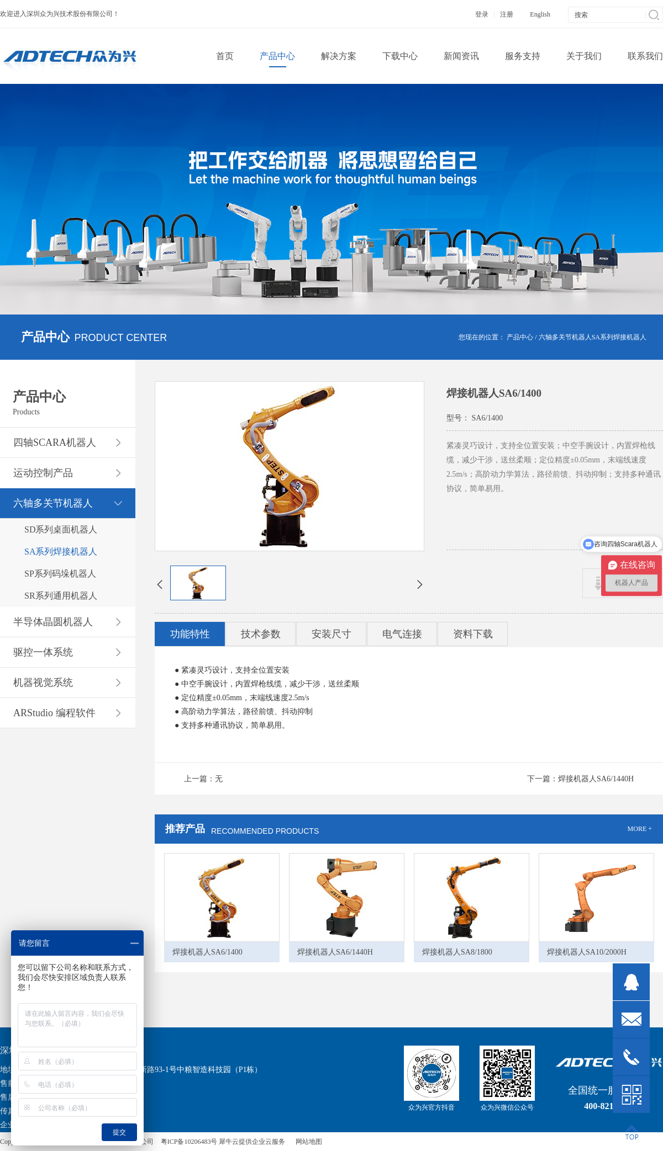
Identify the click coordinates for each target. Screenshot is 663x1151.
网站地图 (307, 1141)
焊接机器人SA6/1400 (207, 952)
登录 (481, 14)
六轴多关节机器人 (565, 337)
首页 (225, 56)
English (540, 14)
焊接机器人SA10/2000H (587, 952)
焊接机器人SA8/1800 (457, 952)
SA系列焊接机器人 (619, 337)
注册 (506, 14)
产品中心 (520, 337)
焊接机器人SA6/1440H (335, 952)
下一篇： (580, 779)
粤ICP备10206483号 (189, 1141)
